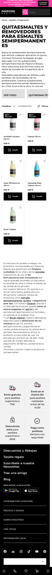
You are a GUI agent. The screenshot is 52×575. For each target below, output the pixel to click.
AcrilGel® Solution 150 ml (12, 137)
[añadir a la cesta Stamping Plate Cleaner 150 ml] (37, 196)
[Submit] (25, 12)
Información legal (14, 538)
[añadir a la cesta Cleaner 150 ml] (37, 150)
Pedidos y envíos (13, 510)
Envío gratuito (12, 394)
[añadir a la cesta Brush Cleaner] (13, 240)
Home (4, 20)
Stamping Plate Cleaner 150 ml (35, 184)
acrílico (27, 300)
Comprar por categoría (18, 501)
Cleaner (31, 303)
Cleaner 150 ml (34, 136)
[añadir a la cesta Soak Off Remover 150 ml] (13, 196)
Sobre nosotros (13, 519)
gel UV (29, 309)
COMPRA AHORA (43, 3)
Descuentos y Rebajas (20, 450)
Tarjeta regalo (13, 457)
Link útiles (9, 529)
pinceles (40, 272)
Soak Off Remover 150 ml (12, 184)
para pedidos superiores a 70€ (12, 401)
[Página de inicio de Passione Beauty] (8, 12)
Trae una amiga (15, 473)
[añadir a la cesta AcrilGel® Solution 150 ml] (13, 150)
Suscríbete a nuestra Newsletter (18, 464)
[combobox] (36, 12)
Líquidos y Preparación (19, 20)
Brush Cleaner (10, 229)
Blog (7, 479)
